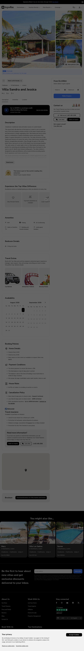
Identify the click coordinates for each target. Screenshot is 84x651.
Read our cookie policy (8, 646)
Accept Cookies (74, 635)
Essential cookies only (22, 646)
